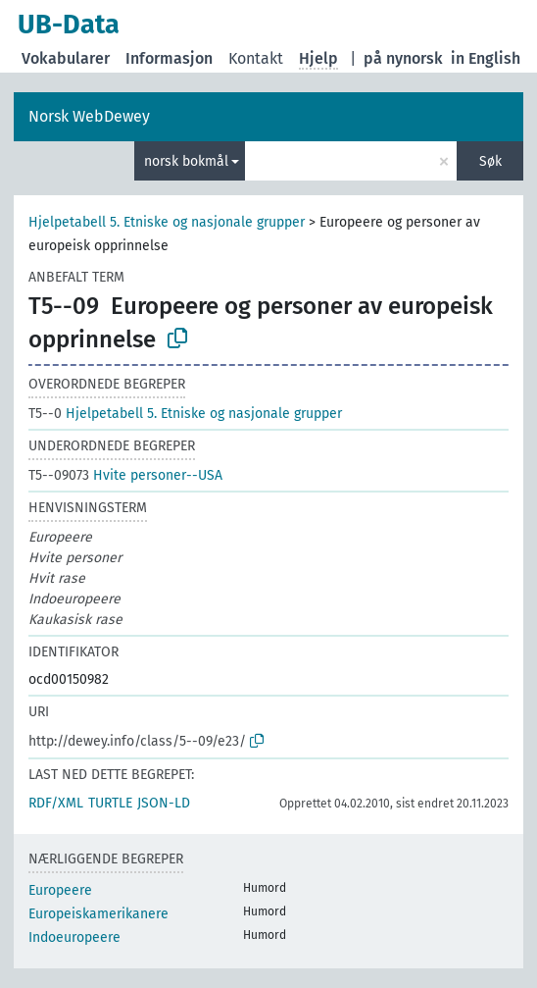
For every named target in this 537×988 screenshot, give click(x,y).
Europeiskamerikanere (98, 914)
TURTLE (110, 803)
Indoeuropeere (74, 937)
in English (485, 58)
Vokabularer (66, 58)
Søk (490, 161)
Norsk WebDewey (89, 116)
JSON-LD (163, 803)
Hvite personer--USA (125, 475)
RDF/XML (55, 803)
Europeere (60, 890)
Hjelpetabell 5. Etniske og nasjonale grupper (166, 222)
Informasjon (169, 58)
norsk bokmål (186, 161)
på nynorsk (403, 58)
